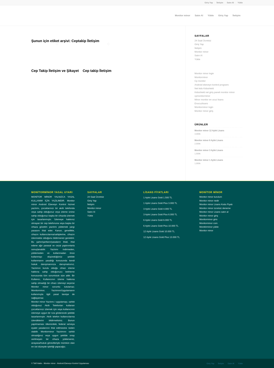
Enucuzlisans (201, 103)
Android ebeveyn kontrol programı (211, 84)
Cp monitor (200, 81)
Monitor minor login (204, 73)
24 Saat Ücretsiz (202, 40)
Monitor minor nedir (209, 200)
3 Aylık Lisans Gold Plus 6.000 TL (160, 214)
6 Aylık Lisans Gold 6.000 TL (157, 220)
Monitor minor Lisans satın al (213, 212)
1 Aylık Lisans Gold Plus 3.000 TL (160, 203)
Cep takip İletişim (97, 71)
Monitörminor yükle (209, 227)
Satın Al (230, 3)
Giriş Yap (209, 3)
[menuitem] (209, 2)
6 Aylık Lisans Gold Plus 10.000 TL (160, 226)
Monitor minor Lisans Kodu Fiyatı (216, 204)
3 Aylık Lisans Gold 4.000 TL (157, 209)
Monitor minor (201, 51)
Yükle (240, 3)
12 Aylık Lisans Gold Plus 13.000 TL (161, 237)
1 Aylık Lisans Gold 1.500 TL (157, 197)
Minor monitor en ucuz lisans (208, 99)
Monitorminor (201, 77)
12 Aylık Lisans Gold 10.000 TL (159, 231)
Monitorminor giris (208, 219)
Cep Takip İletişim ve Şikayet (55, 71)
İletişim (220, 3)
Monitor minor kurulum (210, 197)
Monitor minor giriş (203, 111)
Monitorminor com (208, 223)
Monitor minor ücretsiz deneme (214, 208)
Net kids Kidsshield (204, 88)
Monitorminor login (203, 107)
